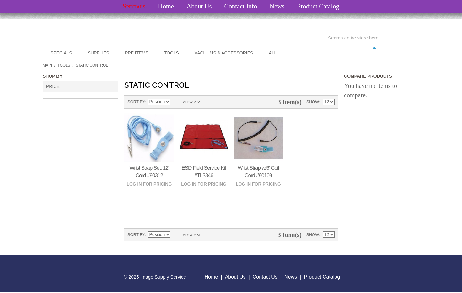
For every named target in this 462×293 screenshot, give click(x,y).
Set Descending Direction (176, 102)
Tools (171, 52)
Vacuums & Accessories (224, 52)
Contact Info (240, 6)
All (273, 52)
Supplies (98, 52)
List (217, 102)
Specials (134, 6)
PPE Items (136, 52)
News (277, 6)
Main (47, 65)
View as (190, 102)
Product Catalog (318, 6)
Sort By (136, 102)
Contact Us (265, 277)
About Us (199, 6)
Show (312, 102)
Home (166, 6)
